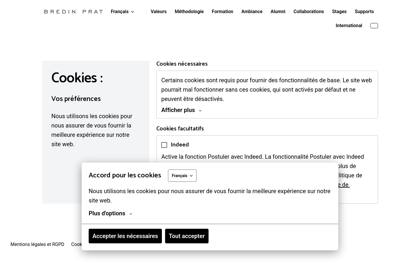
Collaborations (309, 11)
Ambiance (252, 11)
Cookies (79, 244)
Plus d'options (110, 213)
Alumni (278, 11)
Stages (339, 11)
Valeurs (159, 11)
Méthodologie (189, 11)
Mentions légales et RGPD (37, 244)
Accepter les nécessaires (125, 236)
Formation (222, 11)
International (349, 25)
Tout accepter (187, 236)
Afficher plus (181, 109)
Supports (364, 11)
